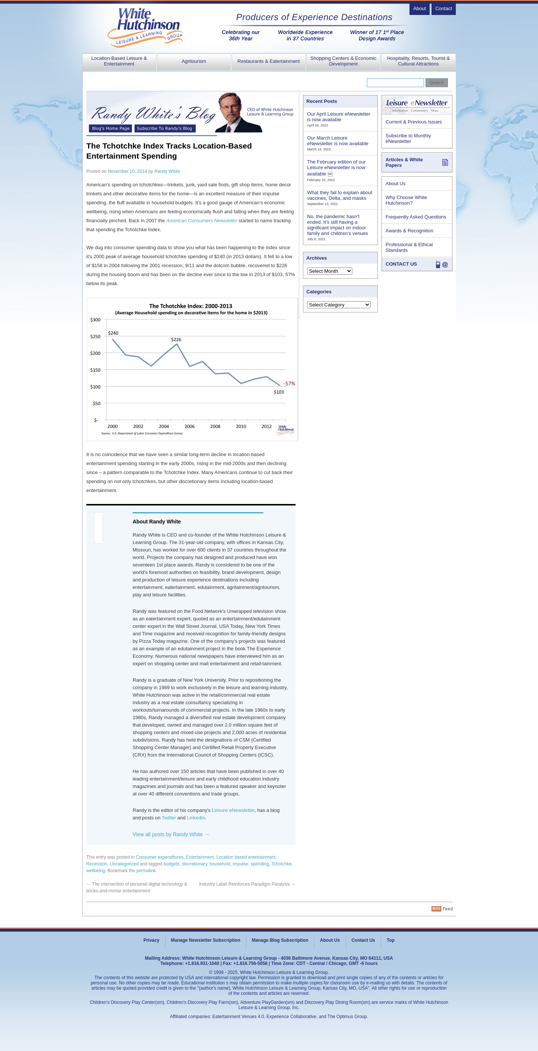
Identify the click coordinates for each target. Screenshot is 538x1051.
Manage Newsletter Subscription (205, 940)
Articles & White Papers (404, 162)
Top (391, 940)
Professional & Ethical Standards (409, 247)
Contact (443, 8)
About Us (395, 183)
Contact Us (363, 940)
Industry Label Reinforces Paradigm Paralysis (247, 884)
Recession (96, 864)
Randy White (167, 171)
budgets (172, 864)
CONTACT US (401, 264)
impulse (240, 864)
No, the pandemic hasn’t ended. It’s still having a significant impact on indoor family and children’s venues (337, 225)
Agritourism (194, 61)
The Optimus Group (347, 1016)
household (220, 864)
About (419, 8)
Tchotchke (281, 864)
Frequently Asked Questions (416, 217)
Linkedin (196, 818)
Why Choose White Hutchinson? (406, 200)
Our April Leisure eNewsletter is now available (338, 116)
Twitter (169, 818)
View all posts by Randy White (171, 834)
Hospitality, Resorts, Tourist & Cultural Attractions (418, 61)
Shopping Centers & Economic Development (343, 61)
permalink (146, 870)
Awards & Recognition (409, 230)
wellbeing (95, 870)
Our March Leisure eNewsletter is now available (337, 140)
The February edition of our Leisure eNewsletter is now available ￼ (336, 168)
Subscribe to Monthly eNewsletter (408, 138)
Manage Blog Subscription (280, 940)
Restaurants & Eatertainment (269, 61)
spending (260, 864)
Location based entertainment (245, 857)
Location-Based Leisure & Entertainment (119, 61)
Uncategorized (124, 864)
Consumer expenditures (159, 857)
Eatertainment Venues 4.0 (238, 1016)
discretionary (194, 864)
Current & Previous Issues (414, 122)
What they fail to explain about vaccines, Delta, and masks (339, 195)
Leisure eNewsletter (233, 810)
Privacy (151, 940)
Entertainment (200, 857)
